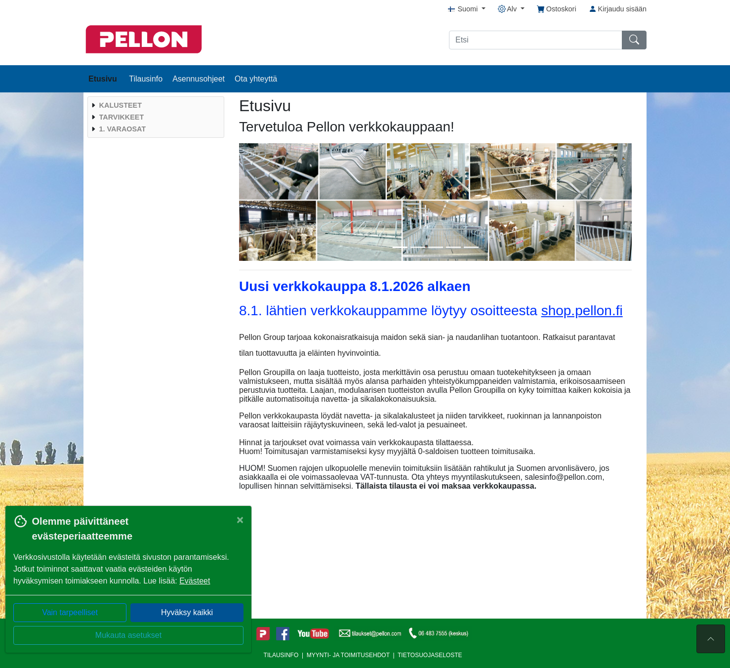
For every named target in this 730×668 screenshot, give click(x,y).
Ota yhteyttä (256, 79)
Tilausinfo (145, 79)
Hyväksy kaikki (187, 612)
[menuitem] (154, 105)
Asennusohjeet (198, 79)
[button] (268, 202)
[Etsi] (535, 40)
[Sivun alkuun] (710, 639)
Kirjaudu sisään (618, 9)
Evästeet (194, 581)
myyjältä (401, 451)
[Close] (240, 520)
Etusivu (103, 79)
